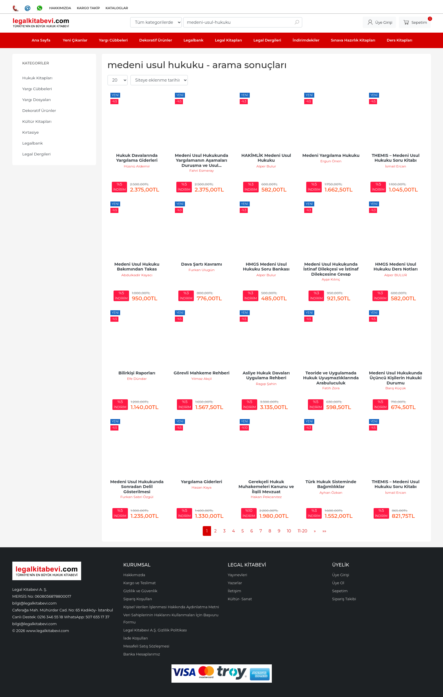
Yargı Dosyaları (36, 99)
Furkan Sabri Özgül (136, 497)
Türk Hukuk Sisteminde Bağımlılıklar (332, 484)
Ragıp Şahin (266, 384)
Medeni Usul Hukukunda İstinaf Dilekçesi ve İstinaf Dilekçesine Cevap (331, 269)
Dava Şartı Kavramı (201, 264)
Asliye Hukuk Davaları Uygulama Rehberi (267, 375)
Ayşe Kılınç (331, 279)
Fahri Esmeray (201, 170)
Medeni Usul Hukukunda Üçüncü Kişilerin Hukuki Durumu (396, 378)
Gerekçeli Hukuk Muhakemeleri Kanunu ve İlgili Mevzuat (267, 486)
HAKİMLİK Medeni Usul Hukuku (266, 158)
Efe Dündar (137, 378)
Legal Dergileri (36, 154)
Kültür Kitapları (37, 121)
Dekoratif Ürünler (39, 110)
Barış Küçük (395, 388)
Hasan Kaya (202, 487)
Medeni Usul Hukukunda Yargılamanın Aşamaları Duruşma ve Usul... (202, 160)
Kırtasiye (30, 132)
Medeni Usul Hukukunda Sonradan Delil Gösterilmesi (137, 486)
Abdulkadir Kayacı (136, 275)
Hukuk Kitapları (37, 78)
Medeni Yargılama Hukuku (330, 155)
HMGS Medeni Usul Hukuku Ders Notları (396, 267)
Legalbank (32, 143)
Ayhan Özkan (330, 492)
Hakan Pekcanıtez (266, 497)
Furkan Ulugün (202, 270)
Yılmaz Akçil (201, 378)
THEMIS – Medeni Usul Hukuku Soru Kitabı (396, 158)
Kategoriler (35, 63)
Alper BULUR (395, 275)
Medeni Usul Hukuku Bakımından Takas (137, 267)
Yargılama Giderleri (201, 481)
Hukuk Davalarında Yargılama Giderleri (137, 158)
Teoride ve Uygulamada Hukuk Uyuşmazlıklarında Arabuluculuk (331, 378)
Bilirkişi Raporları (136, 373)
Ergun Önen (330, 161)
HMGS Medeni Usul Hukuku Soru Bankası (266, 267)
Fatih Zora (330, 388)
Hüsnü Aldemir (137, 166)
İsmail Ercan (395, 166)
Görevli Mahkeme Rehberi (201, 373)
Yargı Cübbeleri (37, 88)
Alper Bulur (266, 166)
